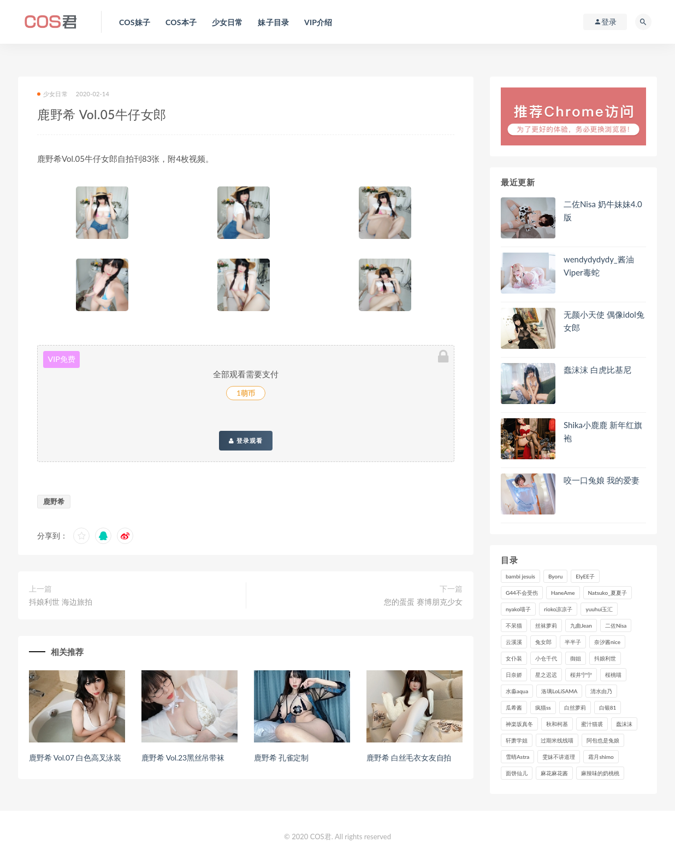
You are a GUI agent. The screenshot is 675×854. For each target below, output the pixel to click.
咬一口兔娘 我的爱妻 (602, 480)
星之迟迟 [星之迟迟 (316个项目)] (546, 674)
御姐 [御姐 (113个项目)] (575, 658)
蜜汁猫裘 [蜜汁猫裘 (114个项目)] (592, 724)
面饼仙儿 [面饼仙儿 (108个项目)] (517, 773)
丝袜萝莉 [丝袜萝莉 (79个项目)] (546, 625)
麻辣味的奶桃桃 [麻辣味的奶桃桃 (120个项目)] (600, 773)
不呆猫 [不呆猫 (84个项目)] (514, 625)
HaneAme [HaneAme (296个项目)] (563, 592)
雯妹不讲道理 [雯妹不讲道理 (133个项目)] (558, 756)
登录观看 (246, 440)
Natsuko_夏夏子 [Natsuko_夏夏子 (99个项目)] (607, 592)
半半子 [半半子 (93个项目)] (573, 642)
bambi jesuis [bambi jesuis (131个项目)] (520, 576)
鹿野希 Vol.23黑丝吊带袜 (182, 757)
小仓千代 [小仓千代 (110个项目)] (546, 658)
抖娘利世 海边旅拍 (60, 601)
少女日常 (52, 93)
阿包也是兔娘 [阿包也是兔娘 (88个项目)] (603, 740)
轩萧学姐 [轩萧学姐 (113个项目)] (517, 740)
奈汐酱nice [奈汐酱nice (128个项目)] (607, 642)
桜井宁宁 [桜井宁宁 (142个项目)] (581, 674)
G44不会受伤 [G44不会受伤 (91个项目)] (522, 592)
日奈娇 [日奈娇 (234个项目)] (514, 674)
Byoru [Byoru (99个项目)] (555, 576)
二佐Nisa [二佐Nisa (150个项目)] (615, 625)
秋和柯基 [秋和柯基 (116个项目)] (557, 724)
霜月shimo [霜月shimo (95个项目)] (600, 756)
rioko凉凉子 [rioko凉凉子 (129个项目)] (558, 609)
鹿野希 (53, 501)
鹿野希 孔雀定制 (281, 757)
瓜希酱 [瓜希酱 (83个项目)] (514, 707)
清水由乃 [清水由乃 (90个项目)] (601, 691)
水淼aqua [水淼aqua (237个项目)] (517, 691)
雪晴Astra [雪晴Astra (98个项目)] (517, 756)
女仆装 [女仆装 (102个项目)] (514, 658)
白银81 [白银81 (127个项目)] (608, 707)
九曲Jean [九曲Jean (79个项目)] (581, 625)
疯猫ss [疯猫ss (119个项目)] (543, 707)
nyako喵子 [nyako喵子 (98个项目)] (518, 609)
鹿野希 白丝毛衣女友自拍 (408, 757)
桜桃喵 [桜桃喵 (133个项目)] (613, 674)
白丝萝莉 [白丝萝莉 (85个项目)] (575, 707)
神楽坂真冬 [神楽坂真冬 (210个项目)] (519, 724)
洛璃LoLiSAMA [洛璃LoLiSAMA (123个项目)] (559, 691)
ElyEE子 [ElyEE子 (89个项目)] (585, 576)
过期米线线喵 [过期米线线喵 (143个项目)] (557, 740)
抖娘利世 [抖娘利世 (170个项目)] (605, 658)
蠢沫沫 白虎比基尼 (597, 370)
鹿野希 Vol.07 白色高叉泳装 (75, 757)
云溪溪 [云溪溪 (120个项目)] (514, 642)
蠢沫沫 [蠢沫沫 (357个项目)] (624, 724)
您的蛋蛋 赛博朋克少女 (423, 601)
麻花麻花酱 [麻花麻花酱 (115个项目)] (554, 773)
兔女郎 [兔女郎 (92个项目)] (543, 642)
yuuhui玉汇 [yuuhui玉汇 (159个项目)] (599, 609)
